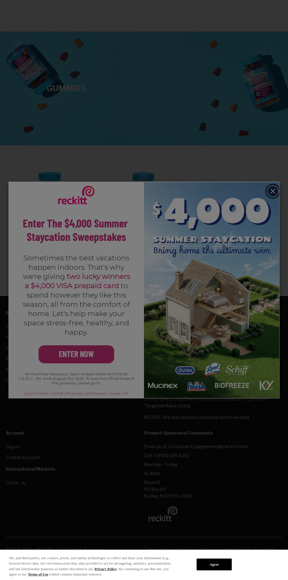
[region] (144, 565)
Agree (214, 564)
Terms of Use (38, 574)
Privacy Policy (105, 569)
